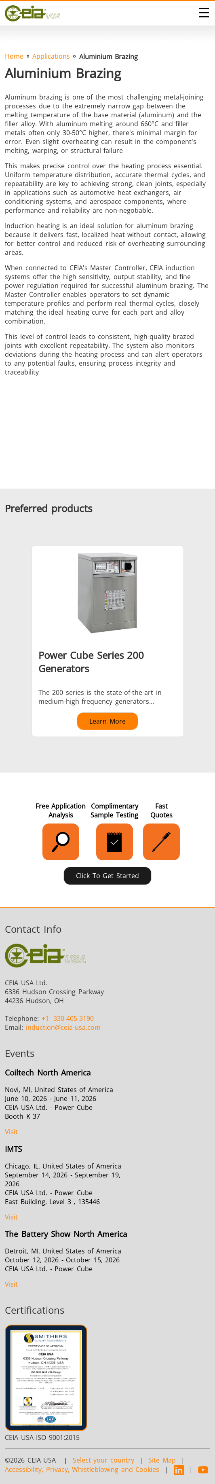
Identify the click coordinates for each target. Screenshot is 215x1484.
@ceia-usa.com (63, 1027)
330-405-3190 (68, 1018)
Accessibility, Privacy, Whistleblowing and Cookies (82, 1469)
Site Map (162, 1460)
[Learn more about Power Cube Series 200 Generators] (107, 641)
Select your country (103, 1460)
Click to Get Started (107, 875)
